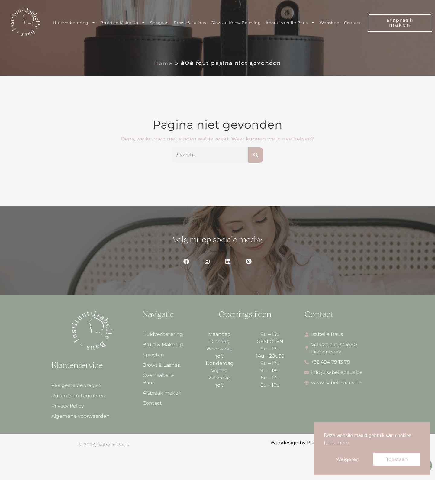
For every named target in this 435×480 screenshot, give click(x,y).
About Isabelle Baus (290, 22)
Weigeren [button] (347, 459)
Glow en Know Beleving (236, 22)
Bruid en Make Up (122, 22)
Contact (352, 22)
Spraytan (159, 22)
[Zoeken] (255, 155)
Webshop (330, 22)
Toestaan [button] (397, 459)
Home (163, 63)
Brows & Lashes (190, 22)
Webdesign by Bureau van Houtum (313, 443)
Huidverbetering (74, 22)
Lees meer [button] (336, 443)
